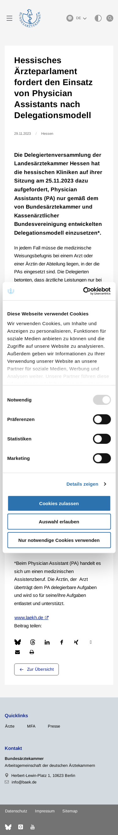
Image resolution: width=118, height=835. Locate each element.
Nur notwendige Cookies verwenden (58, 540)
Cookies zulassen (59, 503)
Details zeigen (82, 484)
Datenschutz (16, 811)
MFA (31, 726)
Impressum (45, 811)
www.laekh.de (28, 617)
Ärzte (9, 726)
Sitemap (69, 811)
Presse (54, 726)
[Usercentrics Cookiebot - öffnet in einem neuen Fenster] (84, 291)
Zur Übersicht (40, 669)
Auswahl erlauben (59, 521)
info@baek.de (24, 782)
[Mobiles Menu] (9, 18)
